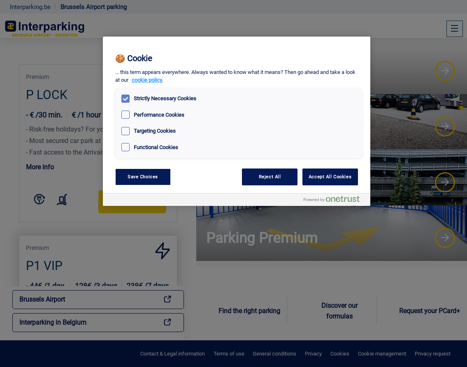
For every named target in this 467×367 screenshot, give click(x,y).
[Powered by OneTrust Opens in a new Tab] (335, 201)
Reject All (270, 177)
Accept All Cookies (330, 177)
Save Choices (143, 177)
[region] (236, 121)
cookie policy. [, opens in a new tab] (147, 80)
